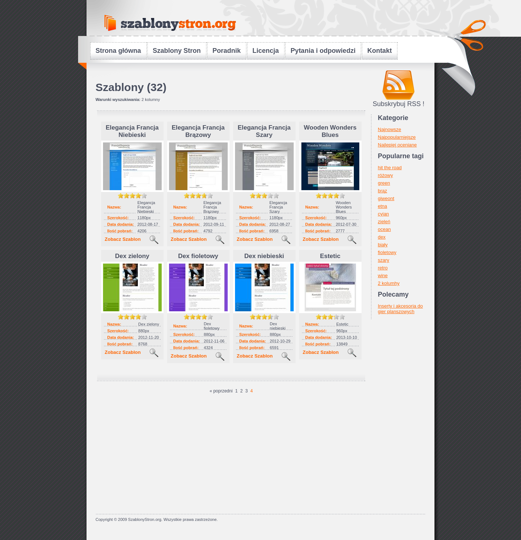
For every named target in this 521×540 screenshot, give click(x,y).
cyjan (383, 214)
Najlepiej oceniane (397, 145)
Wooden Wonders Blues (330, 131)
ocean (384, 229)
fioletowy (387, 252)
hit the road (390, 167)
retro (383, 268)
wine (383, 275)
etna (382, 206)
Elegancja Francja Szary (264, 131)
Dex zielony (132, 256)
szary (383, 260)
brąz (382, 190)
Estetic (330, 256)
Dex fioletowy (198, 256)
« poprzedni (221, 391)
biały (383, 244)
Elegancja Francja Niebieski (132, 131)
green (384, 183)
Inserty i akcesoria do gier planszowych (400, 308)
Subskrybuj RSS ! (398, 104)
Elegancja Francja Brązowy (198, 131)
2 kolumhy (389, 283)
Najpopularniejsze (397, 137)
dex (382, 237)
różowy (385, 175)
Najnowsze (389, 129)
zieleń (384, 221)
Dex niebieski (264, 256)
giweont (386, 198)
